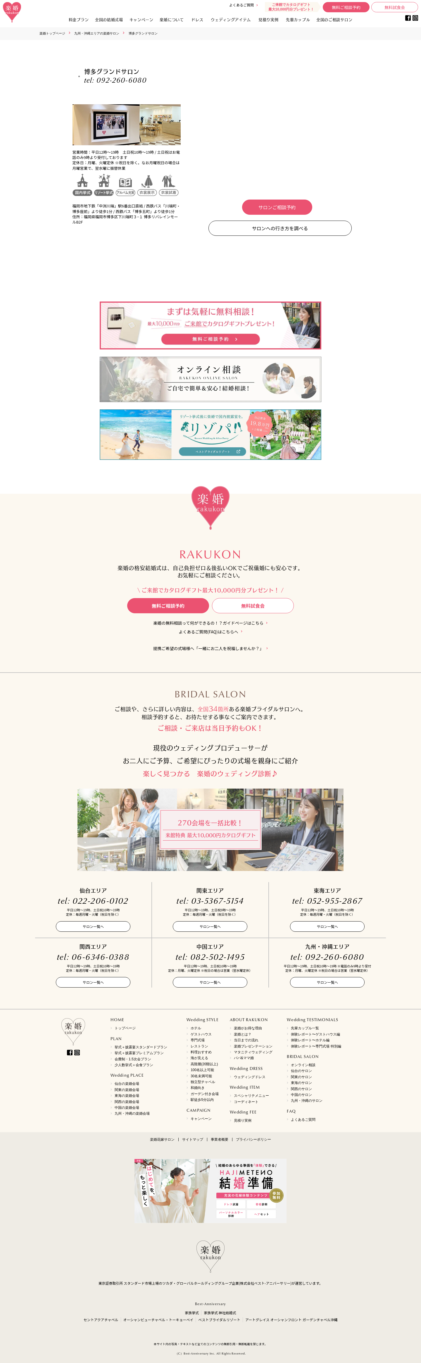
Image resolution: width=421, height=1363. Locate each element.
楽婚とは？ (242, 1034)
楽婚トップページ (52, 33)
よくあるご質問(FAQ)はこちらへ (208, 632)
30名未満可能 (201, 1076)
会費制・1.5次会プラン (133, 1059)
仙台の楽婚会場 (127, 1084)
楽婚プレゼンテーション (253, 1046)
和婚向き (198, 1088)
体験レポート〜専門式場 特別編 (316, 1046)
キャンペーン (201, 1119)
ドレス (197, 19)
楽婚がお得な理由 (248, 1028)
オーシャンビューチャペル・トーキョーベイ (158, 1319)
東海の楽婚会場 (127, 1096)
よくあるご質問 (241, 4)
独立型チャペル (203, 1082)
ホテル (196, 1028)
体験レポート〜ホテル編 (310, 1040)
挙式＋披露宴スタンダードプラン (141, 1047)
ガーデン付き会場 (205, 1094)
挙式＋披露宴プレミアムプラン (139, 1053)
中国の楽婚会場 (127, 1108)
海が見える (199, 1058)
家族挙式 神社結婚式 (220, 1312)
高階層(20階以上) (204, 1064)
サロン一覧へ (93, 926)
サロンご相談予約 (277, 207)
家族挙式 (192, 1312)
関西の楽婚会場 (127, 1102)
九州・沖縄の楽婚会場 (132, 1113)
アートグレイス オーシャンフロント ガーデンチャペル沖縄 (291, 1319)
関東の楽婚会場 (127, 1090)
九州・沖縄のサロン (306, 1101)
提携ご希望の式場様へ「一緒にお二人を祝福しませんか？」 (208, 648)
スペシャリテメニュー (251, 1096)
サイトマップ (192, 1139)
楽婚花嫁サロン (162, 1139)
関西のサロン (301, 1089)
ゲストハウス (201, 1034)
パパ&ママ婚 (244, 1058)
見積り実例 (268, 19)
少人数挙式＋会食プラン (134, 1065)
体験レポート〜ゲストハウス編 (315, 1034)
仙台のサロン (301, 1071)
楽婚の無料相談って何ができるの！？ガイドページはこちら (208, 623)
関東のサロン (301, 1077)
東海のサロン (301, 1083)
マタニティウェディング (253, 1052)
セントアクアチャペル (100, 1319)
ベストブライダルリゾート (219, 1319)
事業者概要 (219, 1139)
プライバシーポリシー (253, 1139)
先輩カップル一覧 (305, 1028)
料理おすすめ (201, 1052)
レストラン (199, 1046)
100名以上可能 (202, 1070)
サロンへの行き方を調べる (280, 228)
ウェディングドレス (249, 1077)
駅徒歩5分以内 (202, 1100)
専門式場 (198, 1040)
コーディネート (246, 1102)
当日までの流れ (246, 1040)
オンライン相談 (303, 1065)
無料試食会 (394, 7)
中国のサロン (301, 1095)
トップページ (125, 1028)
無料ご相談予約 (346, 7)
